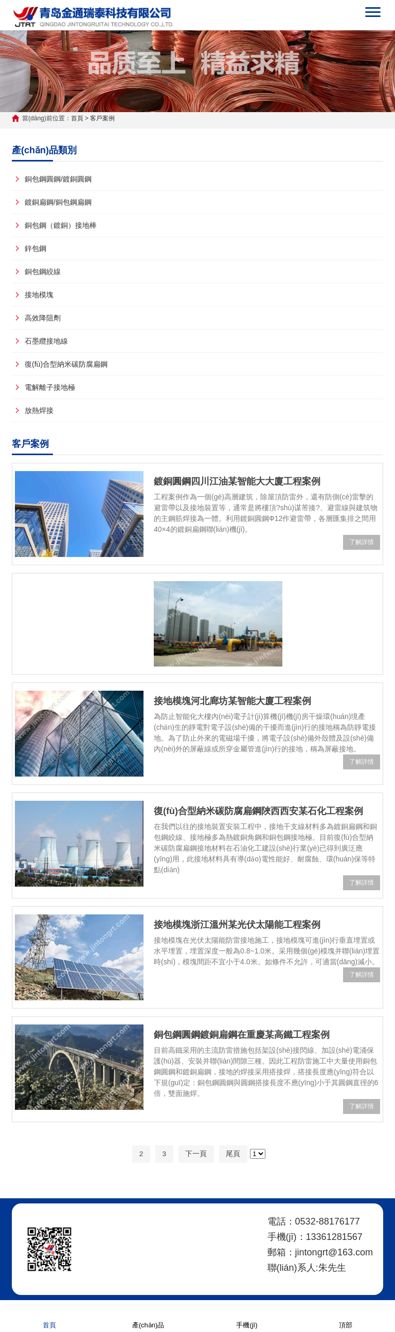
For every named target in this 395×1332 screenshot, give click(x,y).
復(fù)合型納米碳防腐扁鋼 (66, 364)
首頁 (77, 118)
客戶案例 (102, 118)
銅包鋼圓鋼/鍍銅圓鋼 (58, 179)
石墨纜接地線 (46, 341)
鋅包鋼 (35, 248)
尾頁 (234, 1154)
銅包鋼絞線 (43, 271)
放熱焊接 (39, 410)
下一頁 (196, 1154)
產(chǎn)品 (148, 1318)
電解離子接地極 (50, 387)
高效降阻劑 (43, 318)
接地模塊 (39, 295)
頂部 (345, 1318)
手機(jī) (246, 1318)
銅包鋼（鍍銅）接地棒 (61, 225)
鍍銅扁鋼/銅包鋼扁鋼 (58, 202)
